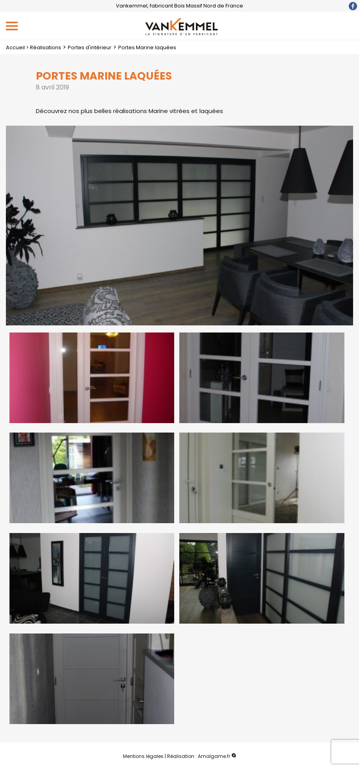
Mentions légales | (144, 756)
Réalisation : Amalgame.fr (201, 756)
